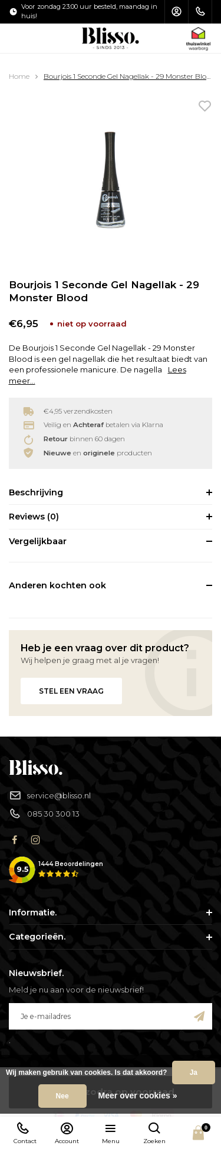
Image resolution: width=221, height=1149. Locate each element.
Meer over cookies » (137, 1095)
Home (19, 76)
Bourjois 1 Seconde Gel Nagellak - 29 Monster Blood (129, 76)
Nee (62, 1096)
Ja (193, 1072)
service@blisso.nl (50, 796)
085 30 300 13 (44, 814)
